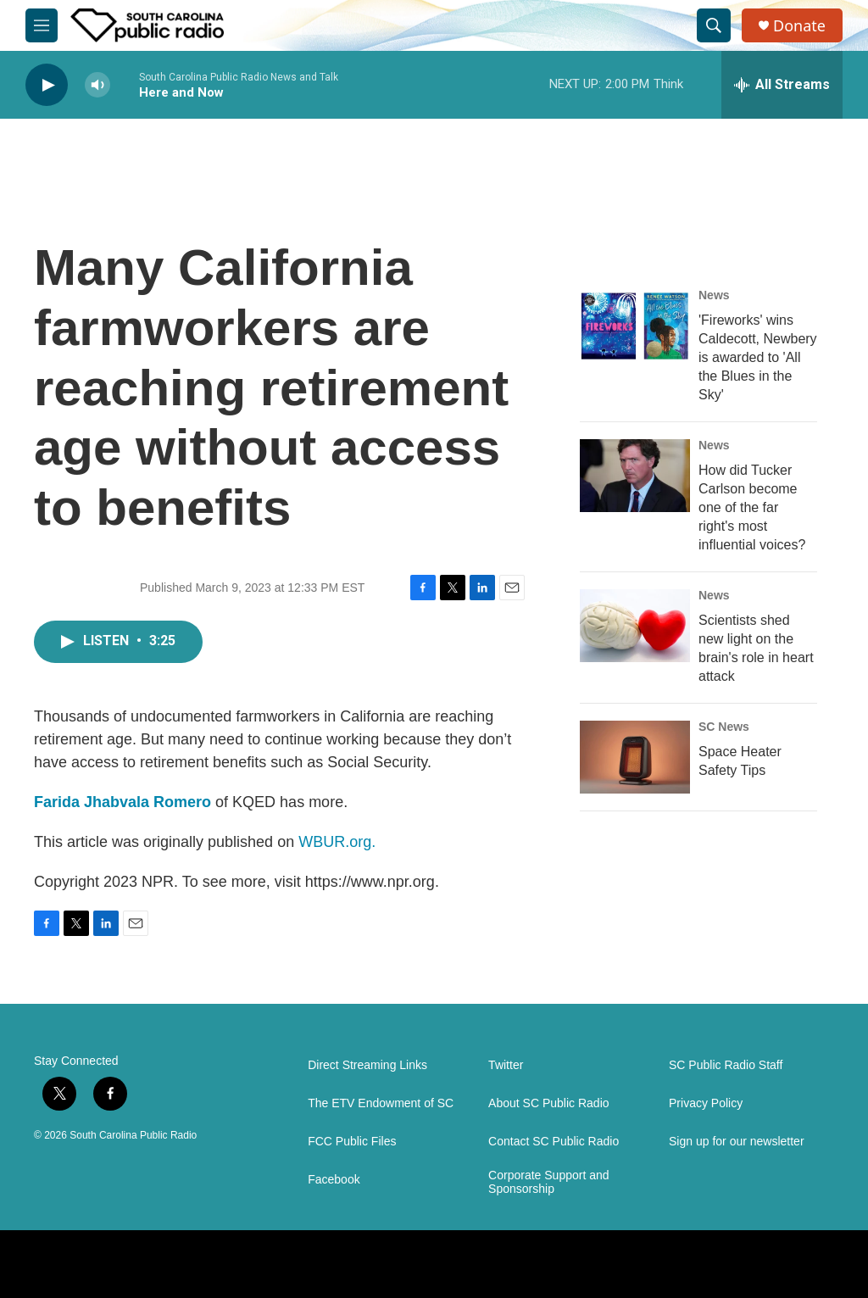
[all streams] (782, 85)
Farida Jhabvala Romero (122, 802)
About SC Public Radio (548, 1103)
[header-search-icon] (714, 25)
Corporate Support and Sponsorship (548, 1182)
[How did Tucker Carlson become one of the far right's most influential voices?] (635, 475)
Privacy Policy (706, 1103)
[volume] (97, 85)
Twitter (505, 1065)
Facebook (333, 1179)
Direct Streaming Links (367, 1065)
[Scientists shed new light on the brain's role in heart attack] (635, 625)
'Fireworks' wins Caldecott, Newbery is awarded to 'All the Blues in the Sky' (757, 357)
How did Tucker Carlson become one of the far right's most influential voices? (751, 507)
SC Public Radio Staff (725, 1065)
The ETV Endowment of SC (380, 1103)
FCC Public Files (352, 1141)
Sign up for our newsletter (736, 1141)
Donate (799, 26)
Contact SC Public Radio (553, 1141)
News (714, 295)
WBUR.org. (337, 841)
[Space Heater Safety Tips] (635, 757)
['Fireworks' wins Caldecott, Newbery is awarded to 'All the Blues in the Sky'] (635, 325)
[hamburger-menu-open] (41, 25)
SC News (723, 726)
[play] (46, 85)
